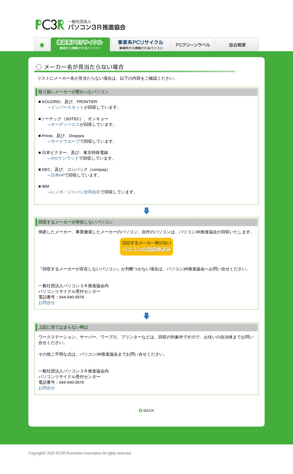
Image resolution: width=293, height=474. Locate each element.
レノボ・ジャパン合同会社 (75, 192)
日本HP (58, 175)
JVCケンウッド (65, 158)
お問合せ (46, 303)
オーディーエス (65, 124)
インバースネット (67, 107)
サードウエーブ (65, 141)
